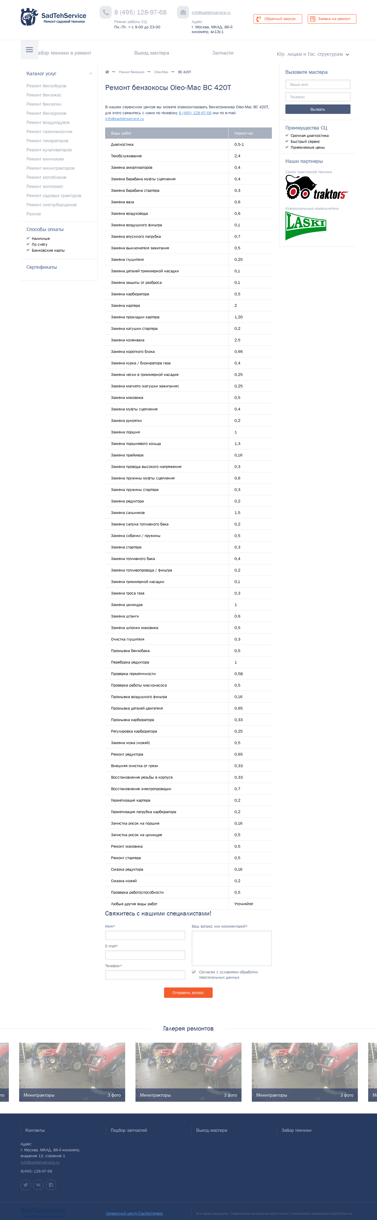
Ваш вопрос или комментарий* (220, 921)
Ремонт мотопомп (45, 181)
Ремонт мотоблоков (46, 172)
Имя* (110, 921)
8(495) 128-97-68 (36, 1166)
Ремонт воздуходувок (48, 117)
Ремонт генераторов (47, 135)
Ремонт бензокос (132, 67)
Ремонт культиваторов (49, 144)
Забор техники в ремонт (147, 50)
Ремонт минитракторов (51, 163)
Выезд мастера (208, 50)
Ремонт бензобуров (46, 80)
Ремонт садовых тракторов (54, 190)
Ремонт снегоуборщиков (52, 199)
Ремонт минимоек (45, 153)
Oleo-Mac (161, 67)
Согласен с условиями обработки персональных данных (228, 969)
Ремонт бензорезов (46, 108)
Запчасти (251, 50)
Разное (34, 208)
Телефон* (113, 960)
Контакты (57, 50)
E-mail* (111, 941)
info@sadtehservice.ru (211, 12)
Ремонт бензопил (44, 98)
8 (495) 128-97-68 (140, 12)
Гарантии (93, 50)
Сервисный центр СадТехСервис (134, 1208)
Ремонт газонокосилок (49, 126)
